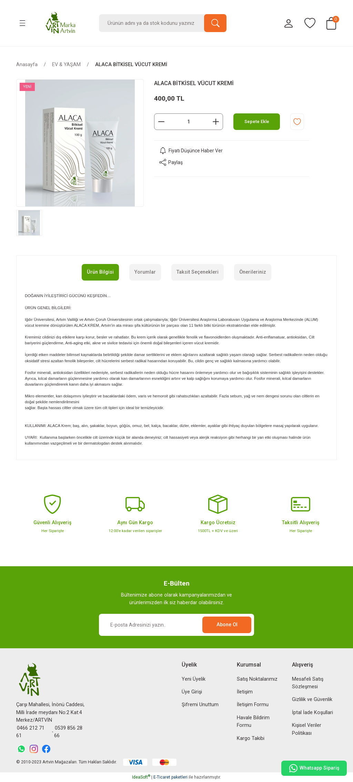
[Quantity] (188, 122)
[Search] (162, 23)
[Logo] (61, 23)
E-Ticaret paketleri (170, 777)
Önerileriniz (252, 272)
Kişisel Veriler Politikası (306, 729)
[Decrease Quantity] (161, 122)
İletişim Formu (253, 705)
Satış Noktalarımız (257, 679)
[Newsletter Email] (176, 625)
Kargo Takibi (250, 738)
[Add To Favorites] (297, 121)
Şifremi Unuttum (200, 705)
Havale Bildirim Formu (253, 721)
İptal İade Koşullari (312, 712)
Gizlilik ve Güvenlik (312, 699)
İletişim (245, 692)
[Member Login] (288, 23)
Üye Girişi (192, 692)
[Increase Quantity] (216, 122)
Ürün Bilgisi (100, 272)
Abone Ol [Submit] (227, 625)
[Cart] (331, 23)
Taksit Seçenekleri (197, 272)
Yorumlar (145, 272)
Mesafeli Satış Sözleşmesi (307, 683)
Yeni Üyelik (193, 679)
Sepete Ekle (256, 121)
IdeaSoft (141, 777)
